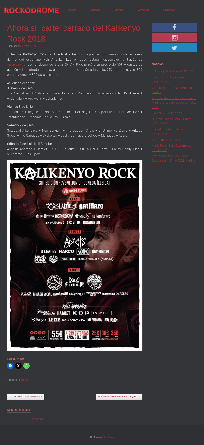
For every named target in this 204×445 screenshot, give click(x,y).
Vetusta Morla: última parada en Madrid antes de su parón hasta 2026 (174, 102)
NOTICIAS (143, 10)
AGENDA (95, 10)
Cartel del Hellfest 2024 (168, 140)
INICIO (72, 10)
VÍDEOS (119, 10)
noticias (24, 380)
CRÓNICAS (169, 10)
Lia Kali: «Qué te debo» (168, 113)
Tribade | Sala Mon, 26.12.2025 (173, 71)
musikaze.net (16, 64)
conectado (38, 418)
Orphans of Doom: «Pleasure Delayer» (119, 397)
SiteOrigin (108, 437)
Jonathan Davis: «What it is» (25, 397)
